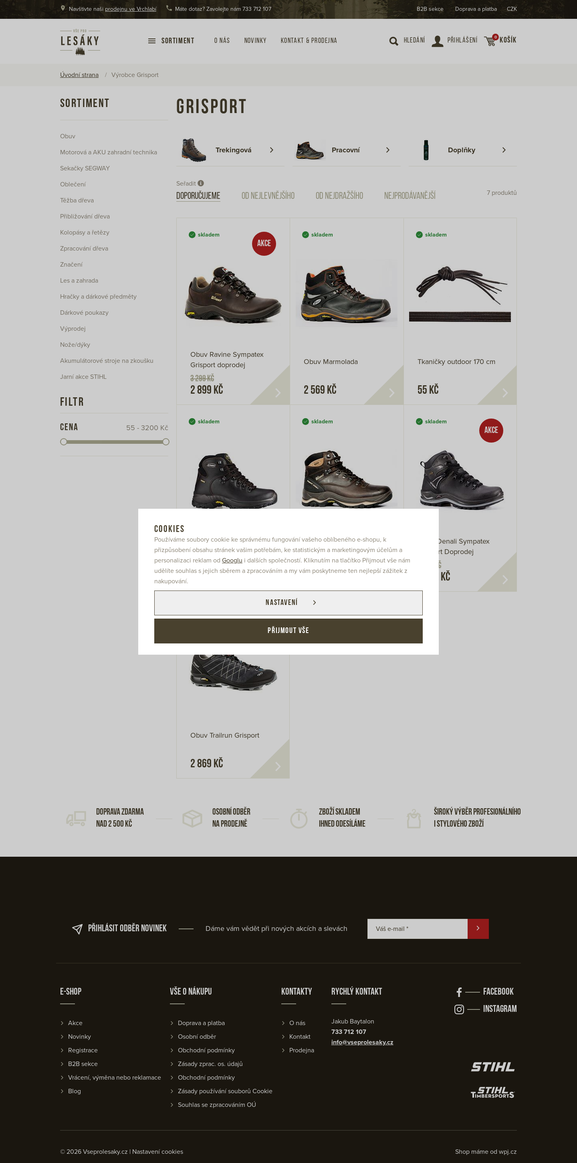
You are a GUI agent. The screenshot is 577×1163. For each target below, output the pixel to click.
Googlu (232, 560)
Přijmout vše (288, 631)
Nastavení (282, 603)
